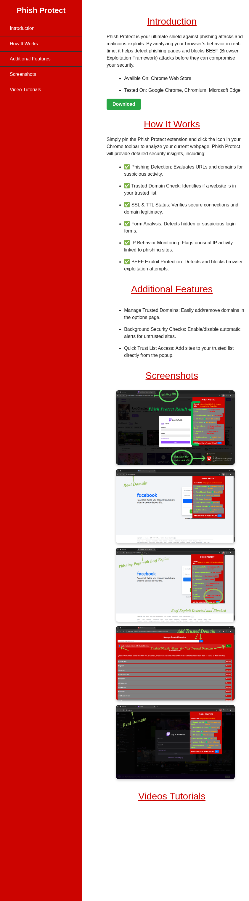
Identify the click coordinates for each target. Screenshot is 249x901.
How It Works (24, 43)
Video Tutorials (25, 89)
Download (124, 104)
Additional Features (30, 58)
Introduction (22, 28)
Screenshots (23, 74)
